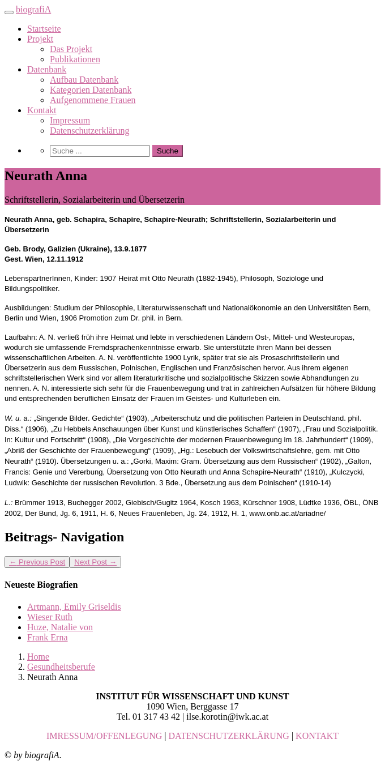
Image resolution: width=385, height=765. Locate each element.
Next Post (95, 562)
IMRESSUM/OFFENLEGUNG (104, 736)
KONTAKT (317, 736)
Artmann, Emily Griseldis (74, 607)
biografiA (33, 9)
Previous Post (37, 562)
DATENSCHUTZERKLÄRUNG (229, 736)
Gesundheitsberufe (61, 667)
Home (38, 656)
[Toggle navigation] (9, 12)
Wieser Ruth (49, 617)
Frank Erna (47, 637)
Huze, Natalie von (60, 627)
